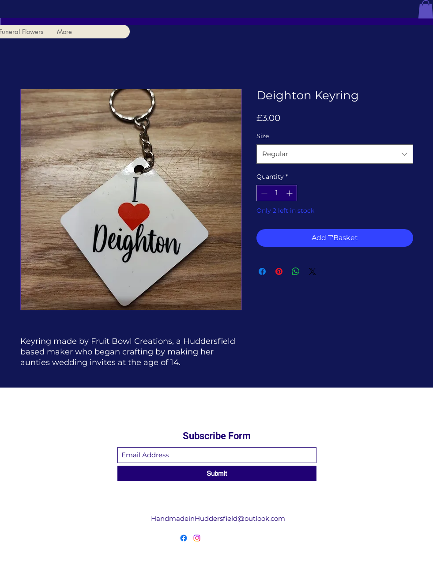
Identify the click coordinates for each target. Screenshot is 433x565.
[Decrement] (263, 193)
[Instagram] (196, 538)
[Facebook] (183, 538)
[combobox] (334, 154)
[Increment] (290, 193)
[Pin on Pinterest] (279, 271)
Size (262, 136)
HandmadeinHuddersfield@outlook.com (218, 518)
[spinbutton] (277, 193)
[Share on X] (312, 271)
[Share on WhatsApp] (295, 271)
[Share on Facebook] (262, 271)
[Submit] (216, 473)
